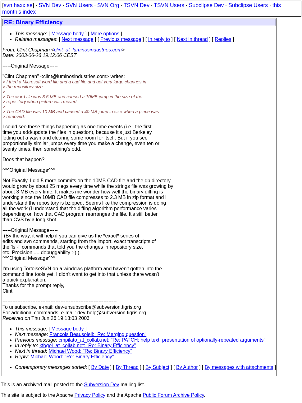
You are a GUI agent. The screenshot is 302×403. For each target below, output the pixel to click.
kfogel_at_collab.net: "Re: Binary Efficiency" (87, 345)
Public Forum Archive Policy (173, 395)
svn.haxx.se (18, 5)
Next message (77, 39)
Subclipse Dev (206, 5)
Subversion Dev (101, 384)
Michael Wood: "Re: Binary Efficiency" (90, 351)
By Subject (157, 367)
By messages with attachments (239, 367)
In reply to (159, 39)
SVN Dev (50, 5)
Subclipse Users (248, 5)
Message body (67, 33)
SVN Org (108, 5)
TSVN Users (169, 5)
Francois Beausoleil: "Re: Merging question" (97, 334)
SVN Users (79, 5)
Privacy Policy (89, 395)
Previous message (120, 39)
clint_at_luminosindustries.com (88, 49)
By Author (187, 367)
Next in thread (192, 39)
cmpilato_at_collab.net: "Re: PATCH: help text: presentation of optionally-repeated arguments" (162, 340)
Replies (223, 39)
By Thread (127, 367)
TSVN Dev (136, 5)
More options (105, 33)
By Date (100, 367)
